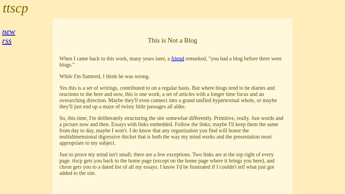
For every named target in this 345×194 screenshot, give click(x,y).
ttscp (15, 7)
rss (7, 40)
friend (177, 58)
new (8, 31)
